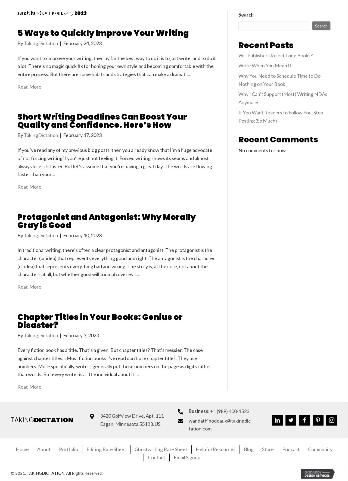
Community (320, 449)
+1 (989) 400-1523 (229, 411)
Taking (43, 13)
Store (268, 449)
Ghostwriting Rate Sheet (161, 449)
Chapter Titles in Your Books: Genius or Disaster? (100, 321)
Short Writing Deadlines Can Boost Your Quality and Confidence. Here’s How (102, 121)
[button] (278, 13)
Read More (29, 87)
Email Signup (187, 457)
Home (22, 449)
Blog (249, 449)
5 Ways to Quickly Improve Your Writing (103, 33)
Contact (156, 457)
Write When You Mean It (264, 65)
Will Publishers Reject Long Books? (275, 55)
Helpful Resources (215, 449)
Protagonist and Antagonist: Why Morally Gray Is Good (106, 221)
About (44, 449)
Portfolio (68, 449)
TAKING (42, 420)
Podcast (291, 449)
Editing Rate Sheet (106, 449)
